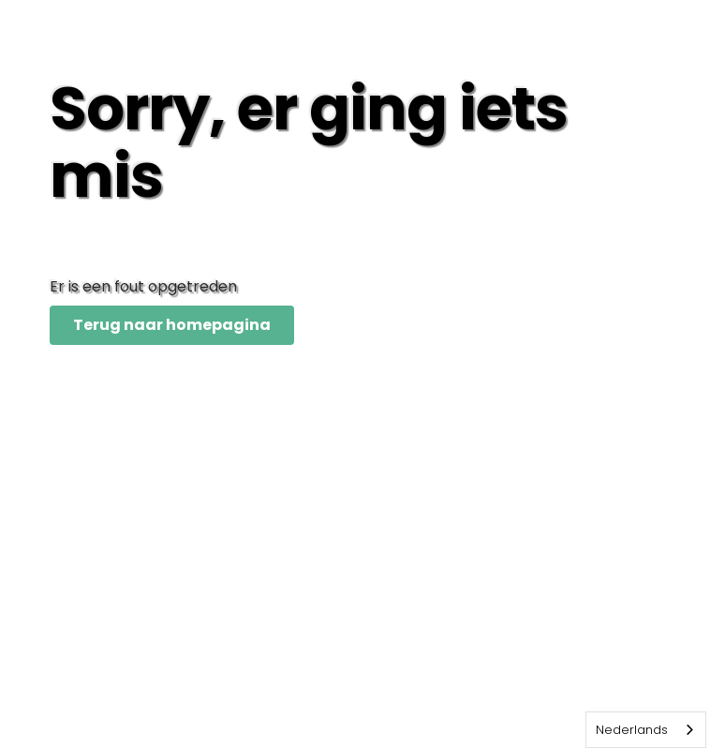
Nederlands (632, 730)
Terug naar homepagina (172, 325)
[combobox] (645, 729)
